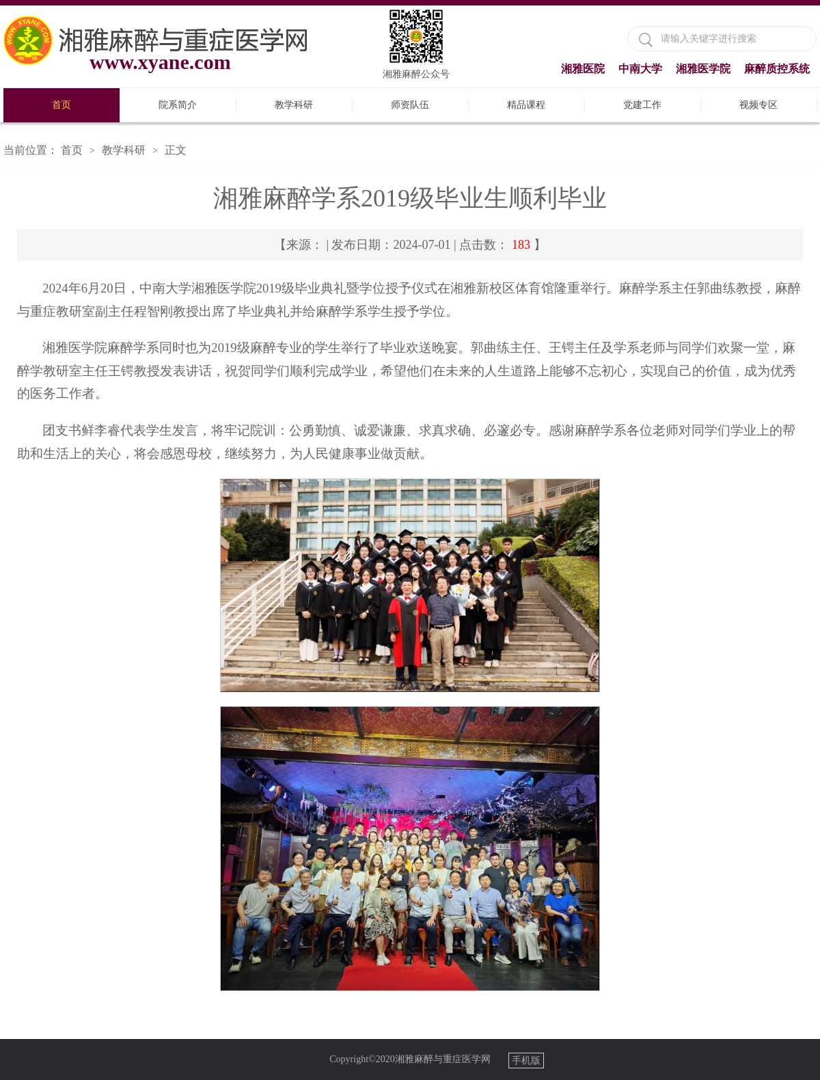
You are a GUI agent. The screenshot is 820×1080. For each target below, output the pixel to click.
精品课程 (526, 105)
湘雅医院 (583, 69)
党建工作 (642, 105)
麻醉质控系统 (777, 69)
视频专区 (758, 105)
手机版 (526, 1060)
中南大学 (640, 69)
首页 (61, 105)
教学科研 (294, 105)
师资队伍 (410, 105)
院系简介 (178, 105)
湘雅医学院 (703, 69)
